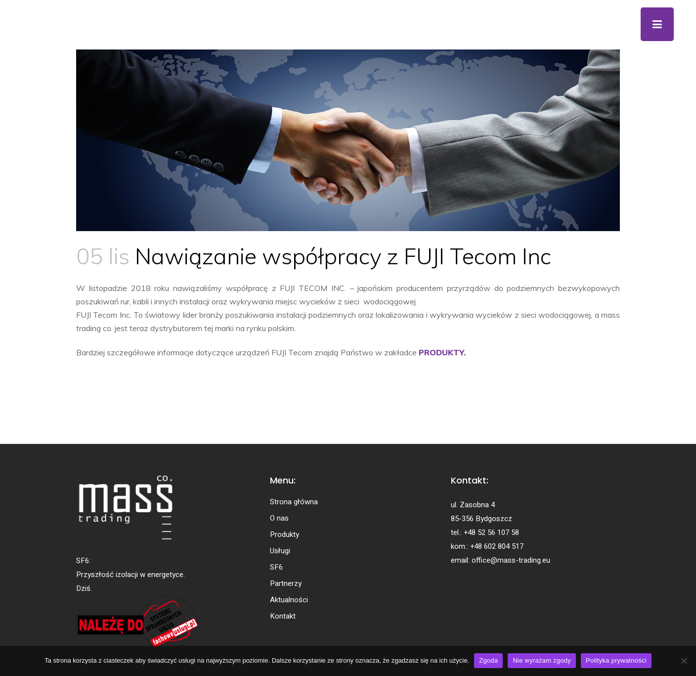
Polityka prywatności (616, 660)
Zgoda (488, 660)
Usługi (280, 551)
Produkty (284, 534)
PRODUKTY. (442, 352)
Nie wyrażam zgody (542, 660)
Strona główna (294, 502)
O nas (279, 518)
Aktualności (289, 600)
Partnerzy (286, 583)
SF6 (276, 567)
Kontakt (283, 616)
